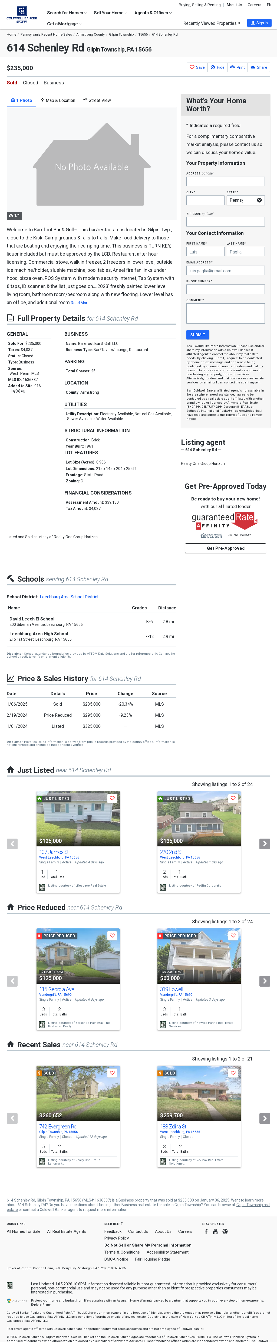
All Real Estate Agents (66, 1231)
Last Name (236, 243)
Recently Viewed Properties (211, 23)
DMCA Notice (116, 1259)
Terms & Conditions (122, 1252)
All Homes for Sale (23, 1231)
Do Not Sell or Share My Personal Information (148, 1245)
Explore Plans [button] (41, 1304)
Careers (254, 5)
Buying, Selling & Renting (200, 5)
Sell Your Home (110, 12)
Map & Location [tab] (57, 100)
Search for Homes (67, 12)
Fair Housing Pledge (152, 1259)
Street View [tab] (97, 100)
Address (199, 173)
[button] (259, 23)
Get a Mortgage (64, 23)
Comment (195, 300)
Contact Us (138, 1231)
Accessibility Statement (168, 1252)
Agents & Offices (153, 12)
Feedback (112, 1232)
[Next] (264, 844)
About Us (234, 5)
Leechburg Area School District (69, 596)
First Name (196, 243)
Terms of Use (235, 415)
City (190, 192)
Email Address (199, 262)
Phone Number (199, 281)
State (232, 192)
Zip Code (199, 214)
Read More (80, 303)
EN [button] (269, 5)
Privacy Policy (116, 1238)
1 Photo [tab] (21, 100)
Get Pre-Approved (226, 548)
